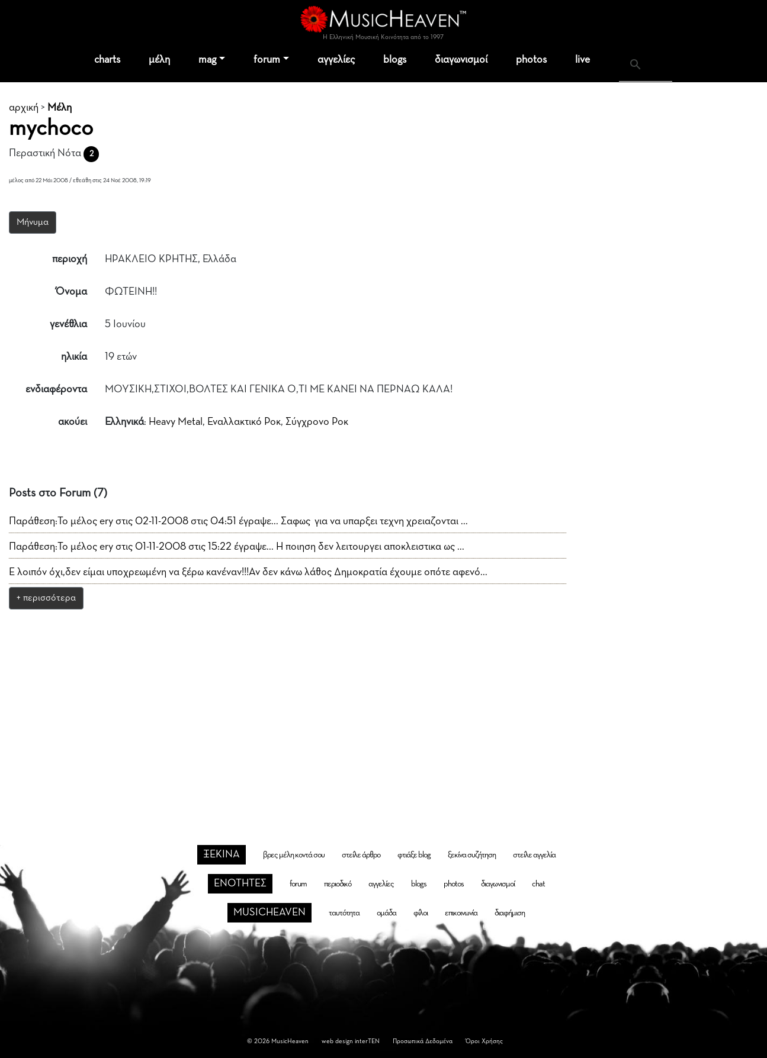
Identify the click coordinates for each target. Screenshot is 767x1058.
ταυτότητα (344, 913)
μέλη (159, 59)
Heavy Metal (176, 422)
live (582, 59)
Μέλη (59, 107)
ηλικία (74, 356)
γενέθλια (68, 324)
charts (107, 59)
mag (207, 59)
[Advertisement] (383, 706)
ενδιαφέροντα (56, 389)
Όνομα (71, 291)
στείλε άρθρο (361, 855)
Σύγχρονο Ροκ (316, 422)
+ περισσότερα (46, 598)
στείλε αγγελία (534, 855)
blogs (394, 59)
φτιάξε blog (414, 855)
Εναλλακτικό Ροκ (244, 422)
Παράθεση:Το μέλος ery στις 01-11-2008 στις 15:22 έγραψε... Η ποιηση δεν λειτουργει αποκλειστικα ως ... (236, 546)
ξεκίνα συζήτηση (472, 855)
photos (531, 59)
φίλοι (420, 913)
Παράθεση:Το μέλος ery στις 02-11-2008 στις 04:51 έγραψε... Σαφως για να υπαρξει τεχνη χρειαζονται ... (238, 521)
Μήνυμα (33, 222)
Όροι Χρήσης (484, 1041)
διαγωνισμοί (461, 59)
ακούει (72, 422)
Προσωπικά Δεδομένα (423, 1041)
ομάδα (386, 913)
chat (538, 884)
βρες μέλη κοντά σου (294, 855)
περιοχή (69, 259)
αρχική (23, 107)
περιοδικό (337, 884)
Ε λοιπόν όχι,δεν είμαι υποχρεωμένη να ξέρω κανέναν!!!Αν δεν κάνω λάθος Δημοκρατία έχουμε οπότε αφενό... (248, 572)
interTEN (367, 1041)
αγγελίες (336, 59)
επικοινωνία (461, 913)
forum (266, 59)
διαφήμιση (510, 913)
